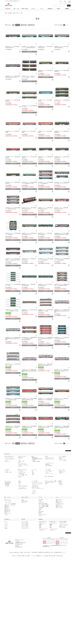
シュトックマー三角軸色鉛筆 (10, 503)
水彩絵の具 (7, 506)
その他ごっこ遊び (8, 472)
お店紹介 (21, 552)
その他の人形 (21, 473)
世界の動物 (7, 484)
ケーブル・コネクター (63, 524)
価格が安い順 (31, 24)
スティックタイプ (8, 501)
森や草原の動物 (8, 482)
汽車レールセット (62, 457)
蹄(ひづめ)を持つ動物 (43, 503)
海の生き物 (41, 511)
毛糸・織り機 (7, 510)
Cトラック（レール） (43, 528)
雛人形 (60, 482)
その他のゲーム (62, 472)
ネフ (19, 483)
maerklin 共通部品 (63, 521)
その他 (20, 466)
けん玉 (6, 525)
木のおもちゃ (8, 8)
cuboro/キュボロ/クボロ (49, 458)
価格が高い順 (24, 24)
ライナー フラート (35, 484)
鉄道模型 (67, 8)
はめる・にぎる (21, 461)
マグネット (47, 472)
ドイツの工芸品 (34, 481)
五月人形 (60, 483)
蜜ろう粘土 (7, 507)
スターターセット (42, 523)
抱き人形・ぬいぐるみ (22, 469)
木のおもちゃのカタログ (49, 482)
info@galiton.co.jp (18, 546)
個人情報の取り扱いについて (59, 552)
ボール (6, 460)
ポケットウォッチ (25, 527)
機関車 (40, 524)
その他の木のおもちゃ (23, 488)
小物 (33, 474)
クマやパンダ (41, 502)
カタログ (40, 515)
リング (6, 523)
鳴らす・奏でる (25, 8)
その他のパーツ (42, 529)
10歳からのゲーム (59, 506)
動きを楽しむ (21, 457)
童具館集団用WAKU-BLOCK (37, 458)
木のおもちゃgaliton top (14, 552)
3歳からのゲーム (59, 499)
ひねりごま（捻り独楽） (23, 486)
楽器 (22, 499)
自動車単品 (47, 464)
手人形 (20, 477)
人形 (33, 473)
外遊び (20, 482)
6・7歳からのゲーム (60, 503)
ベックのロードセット (49, 463)
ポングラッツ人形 (22, 472)
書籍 (46, 483)
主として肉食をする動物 (43, 506)
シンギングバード (25, 528)
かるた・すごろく (59, 507)
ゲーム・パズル (61, 469)
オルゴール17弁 (25, 521)
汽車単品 (60, 458)
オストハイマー (8, 481)
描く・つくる (16, 8)
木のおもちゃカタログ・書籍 (50, 481)
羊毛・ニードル (8, 513)
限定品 (40, 513)
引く (19, 458)
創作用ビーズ (7, 511)
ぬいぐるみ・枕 (21, 475)
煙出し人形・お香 (35, 487)
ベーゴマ (6, 524)
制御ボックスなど (62, 525)
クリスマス (34, 492)
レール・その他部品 (62, 460)
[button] (69, 25)
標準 (13, 24)
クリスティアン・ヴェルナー (37, 482)
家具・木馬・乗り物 (49, 476)
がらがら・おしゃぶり (9, 457)
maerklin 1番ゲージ (53, 521)
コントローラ (62, 523)
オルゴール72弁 (25, 524)
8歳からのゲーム (59, 505)
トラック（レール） (54, 528)
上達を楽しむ (50, 8)
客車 (40, 525)
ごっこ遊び (7, 469)
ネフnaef (33, 460)
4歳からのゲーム (59, 501)
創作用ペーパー (8, 509)
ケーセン (33, 8)
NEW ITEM (41, 499)
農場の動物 (7, 483)
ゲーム (41, 8)
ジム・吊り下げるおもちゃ (10, 458)
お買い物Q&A (34, 552)
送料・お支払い (27, 552)
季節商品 (60, 481)
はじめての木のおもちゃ (9, 456)
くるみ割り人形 (35, 486)
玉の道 (46, 456)
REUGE (58, 8)
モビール (20, 484)
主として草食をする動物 (43, 505)
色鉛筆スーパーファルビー (10, 505)
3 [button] (67, 24)
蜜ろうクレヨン (8, 499)
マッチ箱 (33, 490)
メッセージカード (22, 487)
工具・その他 (62, 527)
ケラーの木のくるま (22, 463)
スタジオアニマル (42, 514)
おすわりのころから (22, 456)
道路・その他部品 (48, 465)
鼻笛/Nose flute (25, 501)
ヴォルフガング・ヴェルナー (37, 483)
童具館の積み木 (35, 457)
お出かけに (7, 461)
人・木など (7, 486)
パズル (60, 473)
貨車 (40, 527)
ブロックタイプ (8, 502)
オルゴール (24, 502)
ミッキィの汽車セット (62, 456)
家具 (33, 472)
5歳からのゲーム (59, 502)
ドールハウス (34, 469)
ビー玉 (6, 527)
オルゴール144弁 (25, 525)
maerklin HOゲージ (43, 521)
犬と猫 (40, 501)
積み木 (32, 456)
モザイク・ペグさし (49, 473)
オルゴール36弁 (25, 523)
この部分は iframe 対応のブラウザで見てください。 (55, 543)
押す (19, 462)
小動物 (40, 509)
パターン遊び (47, 469)
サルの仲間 (41, 507)
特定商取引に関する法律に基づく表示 (45, 552)
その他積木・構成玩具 (36, 461)
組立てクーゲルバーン (49, 457)
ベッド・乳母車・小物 (23, 474)
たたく (20, 460)
